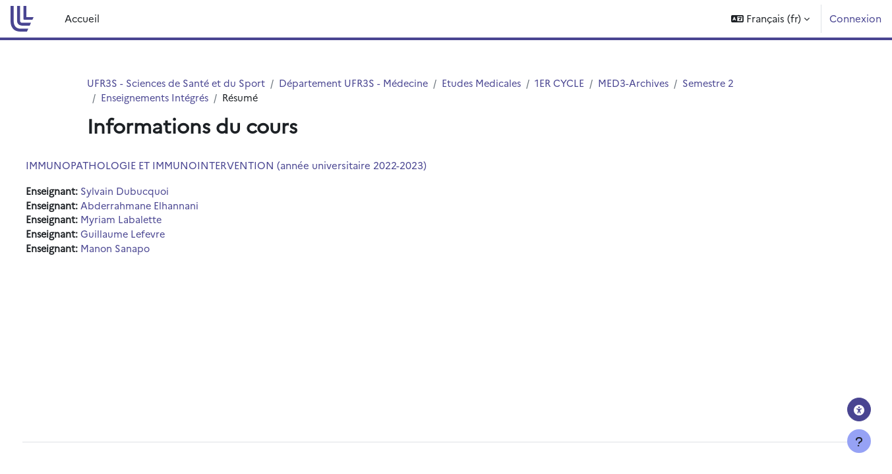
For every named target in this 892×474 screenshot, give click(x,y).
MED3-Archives (648, 83)
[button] (770, 19)
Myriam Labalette (147, 221)
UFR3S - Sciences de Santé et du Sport (178, 83)
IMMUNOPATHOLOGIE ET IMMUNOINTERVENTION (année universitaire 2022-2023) (250, 165)
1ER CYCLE (573, 83)
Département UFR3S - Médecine (361, 83)
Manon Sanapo (141, 251)
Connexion (855, 18)
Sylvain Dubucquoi (150, 192)
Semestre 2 (725, 83)
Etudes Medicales (493, 83)
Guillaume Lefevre (149, 237)
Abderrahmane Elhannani (165, 207)
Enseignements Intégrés (157, 98)
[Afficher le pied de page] (859, 441)
